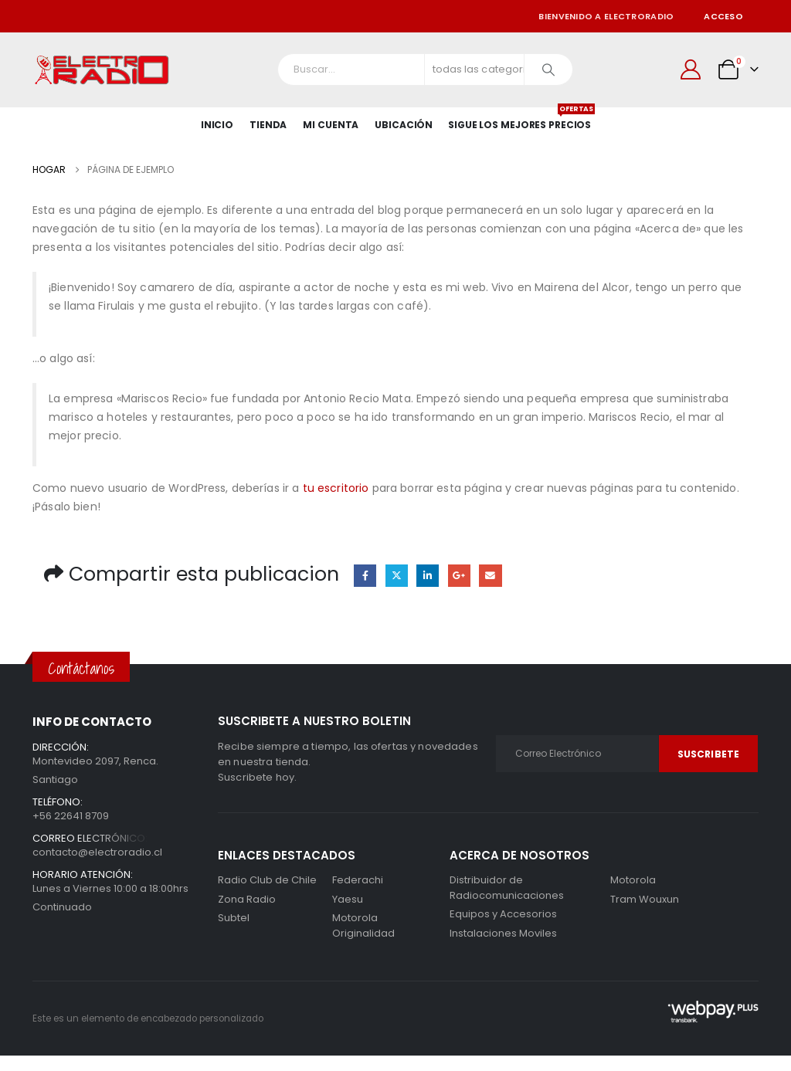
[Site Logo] (101, 69)
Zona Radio (247, 899)
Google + (459, 575)
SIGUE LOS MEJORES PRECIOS (519, 119)
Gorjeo (396, 575)
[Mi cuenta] (691, 69)
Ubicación (404, 124)
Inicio (217, 124)
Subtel (234, 917)
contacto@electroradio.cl (97, 852)
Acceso (723, 16)
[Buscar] (548, 69)
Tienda (268, 124)
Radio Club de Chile (267, 880)
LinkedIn (427, 575)
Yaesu (347, 899)
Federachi (357, 880)
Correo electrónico (490, 575)
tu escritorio (336, 488)
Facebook (365, 575)
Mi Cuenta (330, 124)
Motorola (355, 917)
